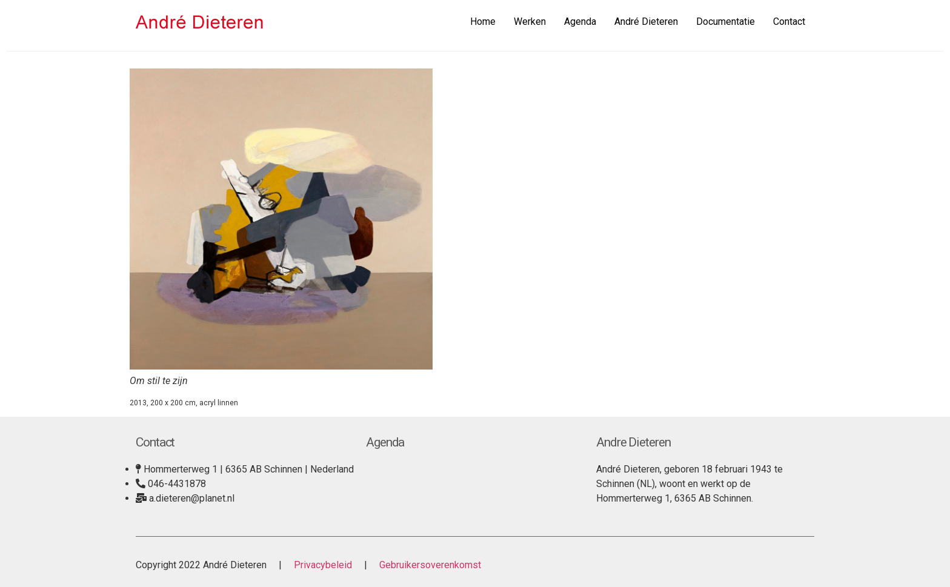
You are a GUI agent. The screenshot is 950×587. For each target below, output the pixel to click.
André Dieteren (646, 21)
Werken (530, 21)
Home (483, 21)
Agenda (580, 21)
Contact (789, 21)
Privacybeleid (323, 565)
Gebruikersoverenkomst (429, 565)
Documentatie (725, 21)
